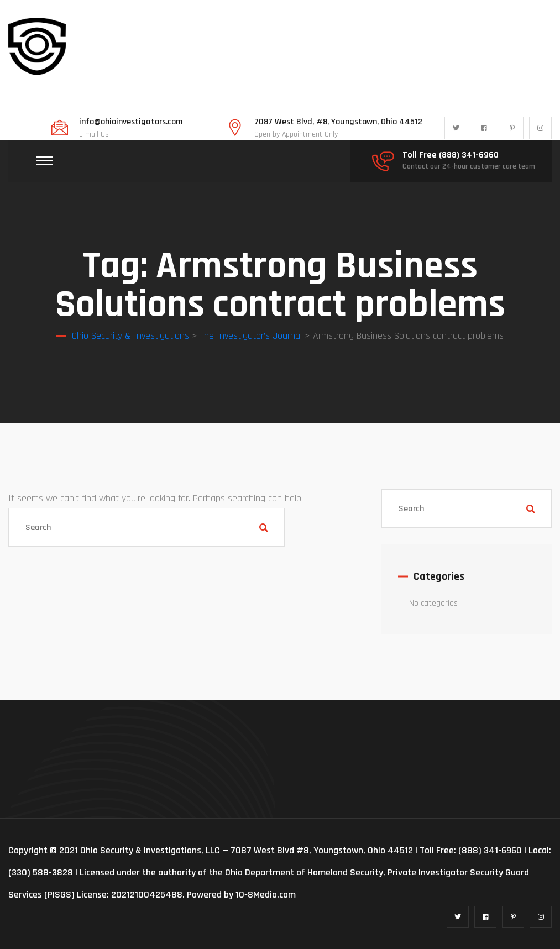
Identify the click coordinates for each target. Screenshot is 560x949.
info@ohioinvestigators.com (130, 122)
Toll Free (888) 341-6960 (450, 155)
